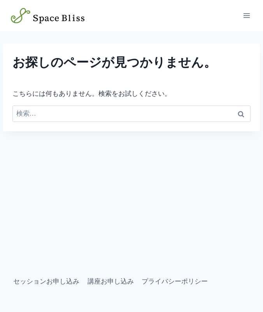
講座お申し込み (111, 281)
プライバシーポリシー (175, 281)
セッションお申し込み (46, 281)
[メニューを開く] (246, 15)
